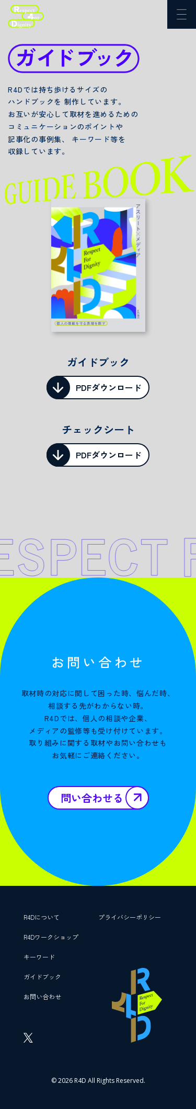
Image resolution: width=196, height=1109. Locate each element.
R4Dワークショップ (51, 936)
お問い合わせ (42, 996)
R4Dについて (42, 916)
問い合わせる (92, 797)
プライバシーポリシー (129, 916)
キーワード (39, 956)
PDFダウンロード (109, 387)
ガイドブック (42, 976)
